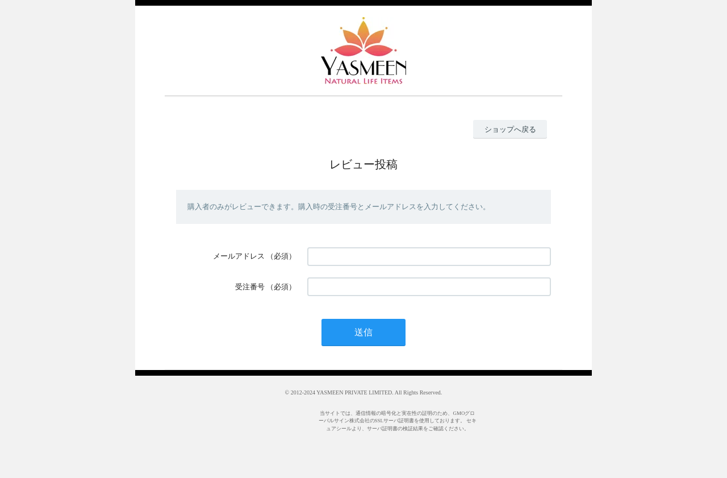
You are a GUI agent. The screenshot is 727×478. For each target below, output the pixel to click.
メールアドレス (239, 256)
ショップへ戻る (510, 129)
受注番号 (250, 286)
